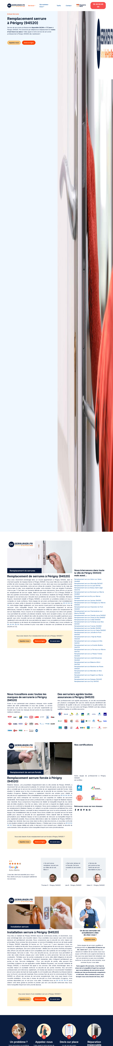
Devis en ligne (29, 43)
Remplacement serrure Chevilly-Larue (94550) (90, 615)
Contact (68, 5)
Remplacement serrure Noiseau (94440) (88, 679)
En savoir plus (55, 641)
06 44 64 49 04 (13, 624)
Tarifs (59, 5)
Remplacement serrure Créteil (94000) (87, 620)
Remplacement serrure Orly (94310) (86, 681)
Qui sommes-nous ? (44, 6)
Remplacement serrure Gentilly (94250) (87, 628)
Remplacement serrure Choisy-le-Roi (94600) (89, 617)
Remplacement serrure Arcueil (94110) (87, 586)
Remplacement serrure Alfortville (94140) (88, 583)
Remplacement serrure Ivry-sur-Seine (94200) (90, 630)
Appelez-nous (14, 43)
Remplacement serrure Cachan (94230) (87, 600)
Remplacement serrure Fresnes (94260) (88, 626)
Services (31, 5)
